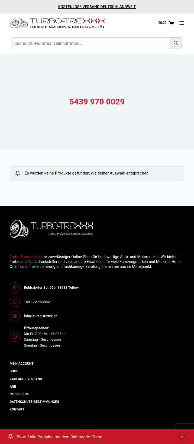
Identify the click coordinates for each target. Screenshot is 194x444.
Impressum (19, 394)
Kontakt (17, 409)
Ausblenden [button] (182, 437)
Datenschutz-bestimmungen (34, 402)
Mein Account (22, 364)
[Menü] (181, 23)
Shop (14, 371)
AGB (13, 387)
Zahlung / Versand (26, 379)
